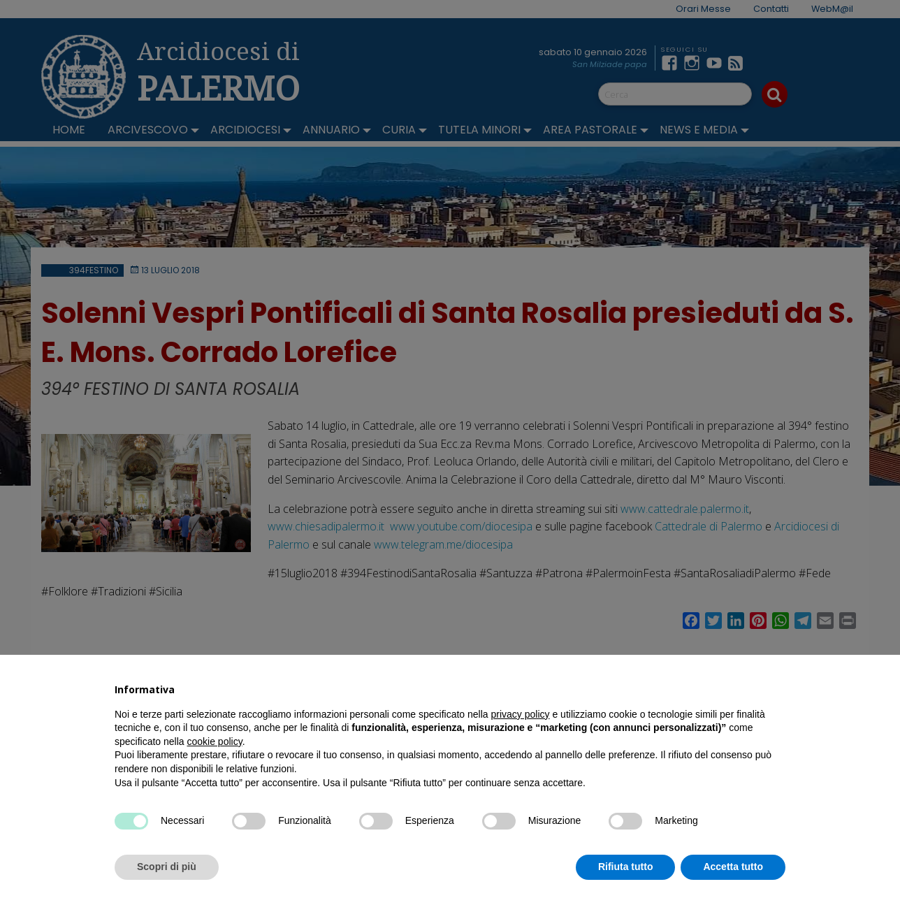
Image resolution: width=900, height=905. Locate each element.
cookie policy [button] (214, 741)
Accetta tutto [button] (733, 866)
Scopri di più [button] (166, 866)
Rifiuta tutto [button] (625, 866)
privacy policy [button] (520, 714)
